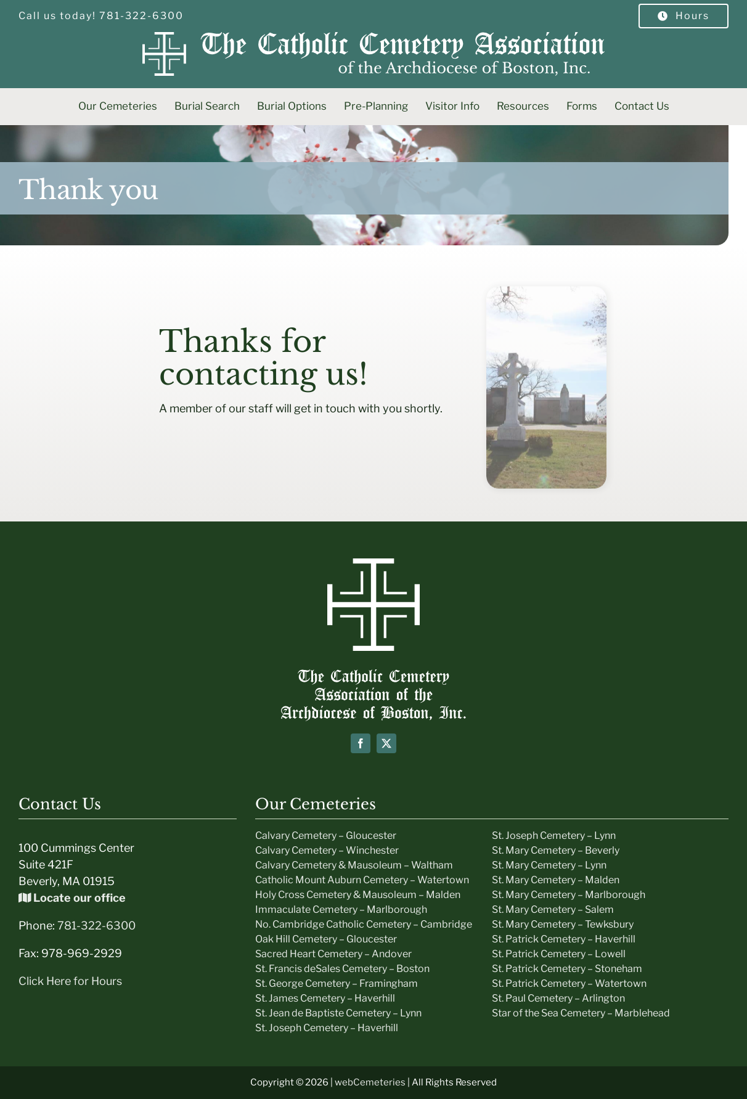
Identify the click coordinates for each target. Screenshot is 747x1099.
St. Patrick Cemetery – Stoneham (567, 968)
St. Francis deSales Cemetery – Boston (342, 968)
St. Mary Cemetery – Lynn (549, 865)
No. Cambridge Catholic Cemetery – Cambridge (363, 924)
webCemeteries (370, 1082)
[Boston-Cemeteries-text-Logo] (373, 674)
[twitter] (386, 743)
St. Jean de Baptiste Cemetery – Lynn (338, 1013)
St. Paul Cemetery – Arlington (558, 998)
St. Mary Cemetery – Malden (555, 880)
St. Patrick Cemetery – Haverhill (563, 939)
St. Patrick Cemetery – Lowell (559, 954)
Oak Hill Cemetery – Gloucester (326, 939)
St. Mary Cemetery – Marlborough (568, 895)
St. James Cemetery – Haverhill (325, 998)
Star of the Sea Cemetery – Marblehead (581, 1013)
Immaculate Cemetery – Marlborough (341, 909)
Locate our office (72, 897)
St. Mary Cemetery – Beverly (555, 850)
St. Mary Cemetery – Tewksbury (563, 924)
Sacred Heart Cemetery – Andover (333, 954)
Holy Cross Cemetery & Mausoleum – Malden (357, 895)
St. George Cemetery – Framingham (336, 983)
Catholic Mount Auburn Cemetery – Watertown (362, 880)
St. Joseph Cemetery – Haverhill (326, 1028)
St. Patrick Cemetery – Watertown (569, 983)
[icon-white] (373, 563)
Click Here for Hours (70, 980)
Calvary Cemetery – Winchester (327, 850)
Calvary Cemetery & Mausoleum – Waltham (354, 865)
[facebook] (360, 743)
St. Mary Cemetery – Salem (553, 909)
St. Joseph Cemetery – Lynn (554, 835)
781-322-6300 (96, 925)
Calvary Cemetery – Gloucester (325, 835)
